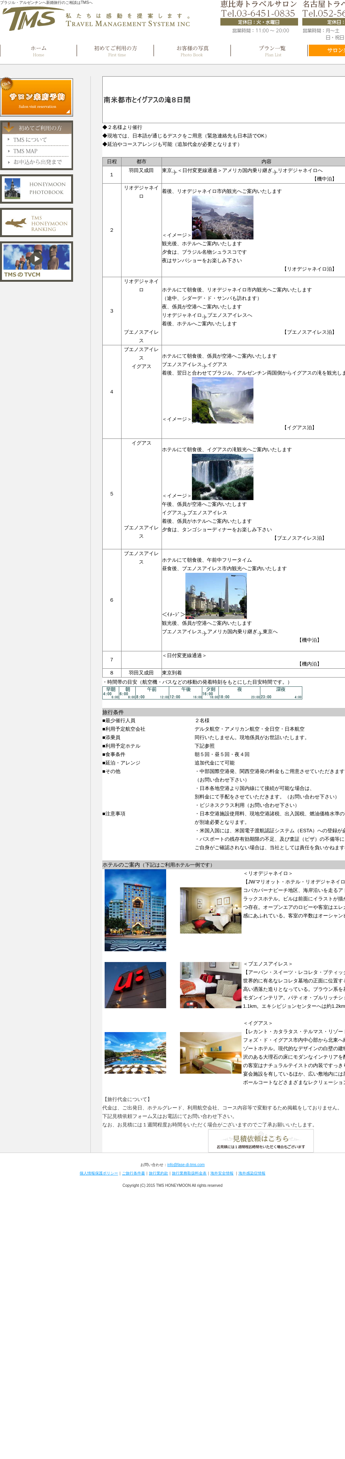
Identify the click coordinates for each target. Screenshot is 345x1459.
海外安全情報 (221, 1173)
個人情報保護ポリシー (99, 1173)
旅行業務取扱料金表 (189, 1173)
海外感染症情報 (251, 1173)
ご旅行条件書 (133, 1173)
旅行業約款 (158, 1173)
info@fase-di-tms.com (186, 1165)
